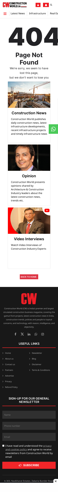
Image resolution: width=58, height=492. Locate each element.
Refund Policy (11, 387)
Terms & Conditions (41, 370)
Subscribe (29, 465)
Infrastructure (37, 13)
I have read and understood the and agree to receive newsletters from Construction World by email (29, 451)
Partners (9, 370)
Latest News (18, 13)
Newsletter (37, 353)
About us (9, 358)
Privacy (8, 381)
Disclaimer (36, 364)
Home (8, 353)
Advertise (9, 375)
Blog (34, 358)
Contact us (10, 364)
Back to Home (29, 277)
